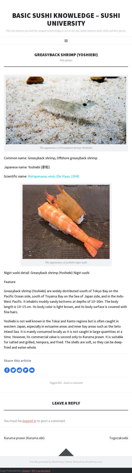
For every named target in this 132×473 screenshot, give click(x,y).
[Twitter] (13, 370)
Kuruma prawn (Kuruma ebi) (24, 438)
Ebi (60, 383)
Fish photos (66, 60)
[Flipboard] (25, 370)
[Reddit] (19, 370)
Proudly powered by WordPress (46, 461)
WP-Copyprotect (41, 470)
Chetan (26, 470)
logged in (29, 421)
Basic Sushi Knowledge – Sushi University (66, 19)
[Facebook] (7, 370)
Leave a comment (73, 383)
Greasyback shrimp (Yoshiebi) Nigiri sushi (60, 272)
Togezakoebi (118, 438)
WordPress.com (93, 461)
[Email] (32, 370)
